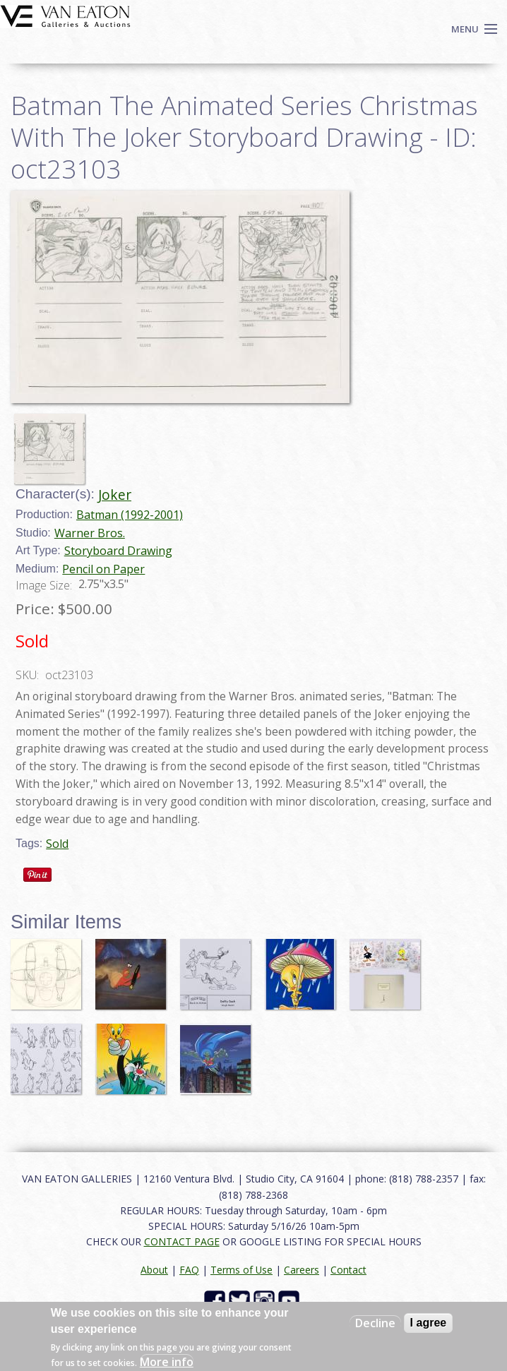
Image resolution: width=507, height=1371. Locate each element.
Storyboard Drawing (118, 550)
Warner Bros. (89, 533)
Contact (348, 1269)
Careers (301, 1269)
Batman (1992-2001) (129, 514)
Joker (114, 494)
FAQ (189, 1269)
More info (166, 1362)
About (154, 1269)
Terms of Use (241, 1269)
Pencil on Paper (103, 569)
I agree (428, 1323)
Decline (375, 1323)
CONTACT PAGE (182, 1241)
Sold (57, 843)
